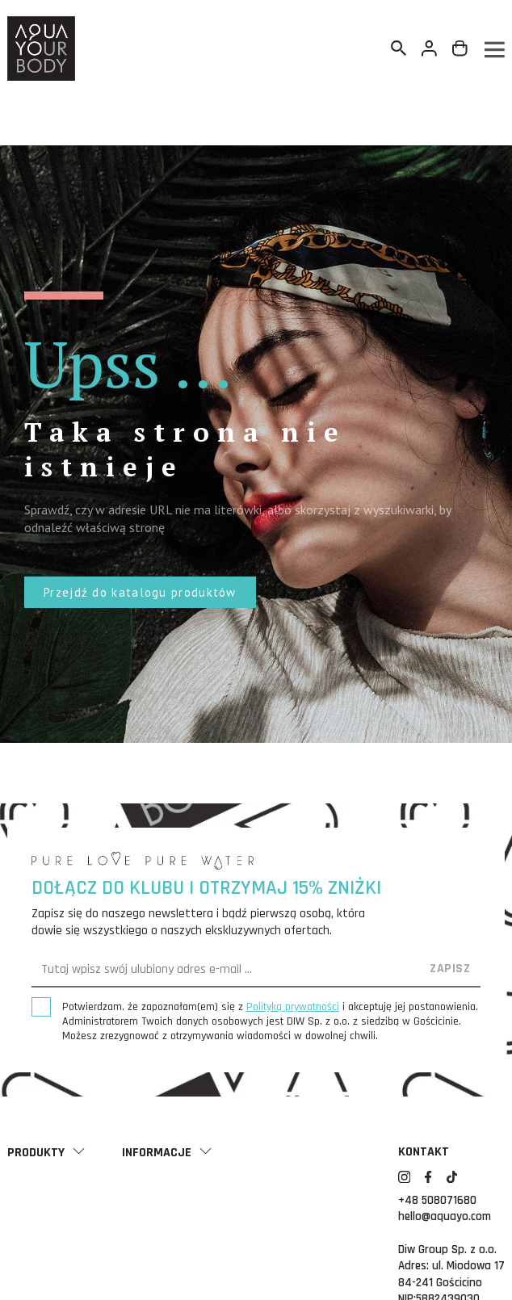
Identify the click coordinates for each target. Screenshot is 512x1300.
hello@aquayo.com (444, 1216)
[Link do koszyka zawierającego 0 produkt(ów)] (460, 48)
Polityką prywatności (292, 1007)
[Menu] (494, 49)
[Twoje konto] (430, 48)
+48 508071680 (437, 1200)
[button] (140, 592)
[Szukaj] (399, 48)
